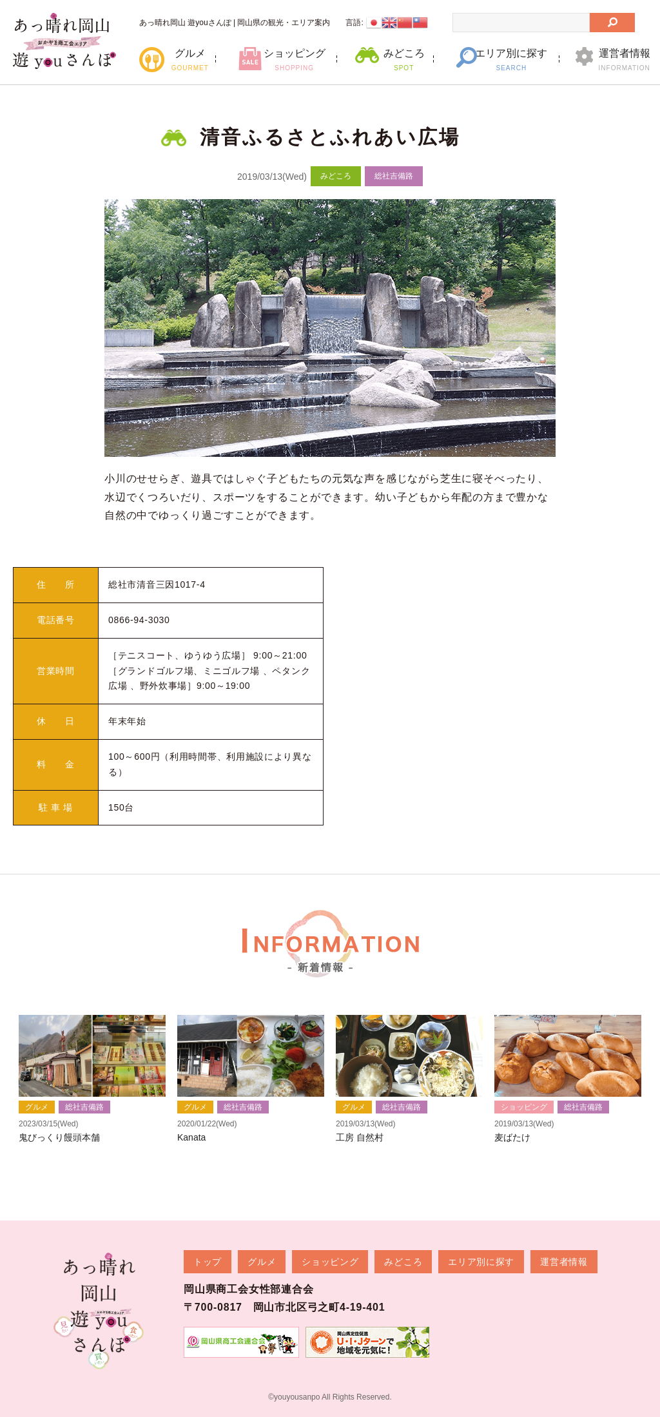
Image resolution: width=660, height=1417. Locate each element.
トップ (207, 1262)
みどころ (404, 60)
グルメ (190, 60)
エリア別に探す (511, 60)
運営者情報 (624, 60)
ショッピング (294, 60)
